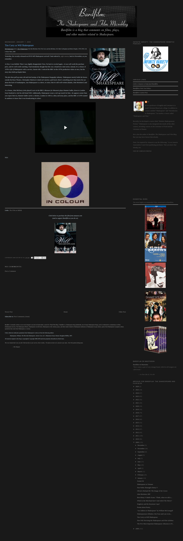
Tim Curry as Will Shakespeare (147, 517)
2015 (137, 423)
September (141, 452)
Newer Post (9, 312)
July (139, 458)
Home (66, 312)
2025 (137, 390)
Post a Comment (10, 271)
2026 (137, 386)
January (140, 478)
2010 (137, 439)
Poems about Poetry (143, 507)
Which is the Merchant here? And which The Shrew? (154, 501)
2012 (137, 432)
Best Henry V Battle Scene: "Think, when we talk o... (154, 497)
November (141, 448)
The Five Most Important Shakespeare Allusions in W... (155, 524)
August (140, 455)
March (140, 471)
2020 (137, 406)
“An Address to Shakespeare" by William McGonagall (155, 511)
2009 (137, 442)
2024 (137, 393)
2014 (137, 426)
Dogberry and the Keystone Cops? (148, 504)
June (139, 462)
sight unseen (65, 56)
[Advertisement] (65, 291)
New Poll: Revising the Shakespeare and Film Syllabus (155, 520)
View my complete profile (142, 151)
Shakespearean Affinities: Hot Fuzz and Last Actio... (154, 514)
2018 (137, 413)
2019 (137, 409)
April (139, 468)
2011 (137, 436)
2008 (137, 529)
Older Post (122, 312)
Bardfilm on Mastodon (140, 365)
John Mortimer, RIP (143, 494)
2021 (137, 403)
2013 (137, 429)
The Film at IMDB (15, 210)
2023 (137, 396)
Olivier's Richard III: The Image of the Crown (152, 491)
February (141, 475)
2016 (137, 419)
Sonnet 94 (140, 481)
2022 (137, 400)
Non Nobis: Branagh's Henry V (147, 488)
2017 (137, 416)
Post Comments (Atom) (22, 316)
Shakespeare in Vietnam (145, 484)
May (139, 465)
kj (148, 101)
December (141, 445)
